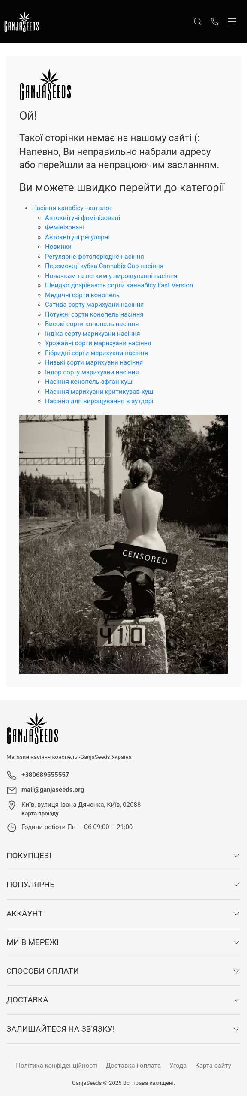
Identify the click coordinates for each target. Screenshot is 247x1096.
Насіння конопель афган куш (89, 382)
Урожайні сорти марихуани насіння (98, 343)
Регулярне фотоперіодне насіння (94, 256)
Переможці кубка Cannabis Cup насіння (104, 266)
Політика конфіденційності (56, 1065)
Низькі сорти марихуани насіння (94, 362)
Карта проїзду (40, 813)
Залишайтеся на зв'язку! (60, 1029)
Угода (178, 1065)
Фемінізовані (64, 227)
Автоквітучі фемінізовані (82, 218)
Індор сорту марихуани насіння (92, 372)
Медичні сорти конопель (82, 295)
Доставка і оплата (133, 1065)
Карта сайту (213, 1065)
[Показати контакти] (214, 21)
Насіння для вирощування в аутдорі (99, 401)
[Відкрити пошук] (197, 21)
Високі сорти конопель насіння (92, 324)
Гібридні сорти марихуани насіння (96, 353)
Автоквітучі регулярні (77, 237)
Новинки (58, 247)
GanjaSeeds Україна (106, 757)
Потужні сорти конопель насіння (94, 314)
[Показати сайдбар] (232, 21)
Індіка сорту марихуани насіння (92, 334)
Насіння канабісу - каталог (72, 208)
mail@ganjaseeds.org (52, 790)
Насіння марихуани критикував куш (99, 392)
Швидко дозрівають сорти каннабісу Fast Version (119, 285)
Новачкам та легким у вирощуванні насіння (111, 276)
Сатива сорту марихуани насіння (94, 304)
